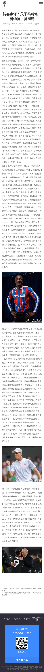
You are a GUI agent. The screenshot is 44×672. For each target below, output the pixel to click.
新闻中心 (27, 619)
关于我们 (7, 619)
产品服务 (17, 619)
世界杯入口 (33, 669)
